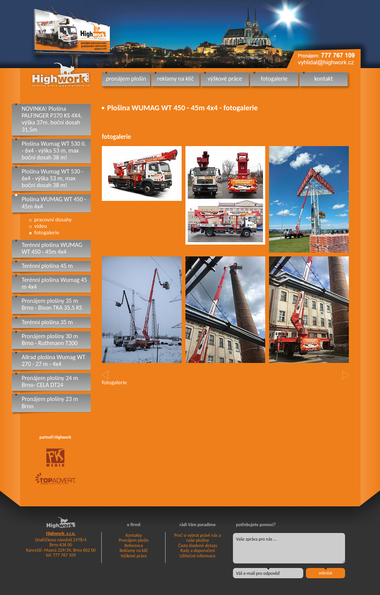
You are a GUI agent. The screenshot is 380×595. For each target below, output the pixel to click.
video (40, 226)
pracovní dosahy (53, 219)
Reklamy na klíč (134, 550)
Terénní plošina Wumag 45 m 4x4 (54, 283)
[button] (105, 375)
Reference (134, 545)
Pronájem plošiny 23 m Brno (50, 402)
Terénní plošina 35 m (47, 322)
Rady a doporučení (197, 550)
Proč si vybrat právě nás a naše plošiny (197, 538)
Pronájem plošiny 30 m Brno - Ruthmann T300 (50, 339)
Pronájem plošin (134, 540)
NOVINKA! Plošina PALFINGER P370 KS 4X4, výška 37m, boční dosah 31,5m (52, 119)
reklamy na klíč (175, 78)
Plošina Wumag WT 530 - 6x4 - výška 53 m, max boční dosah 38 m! (52, 178)
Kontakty (133, 535)
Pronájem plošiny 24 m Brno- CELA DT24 (50, 381)
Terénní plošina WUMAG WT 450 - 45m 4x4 (52, 248)
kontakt (323, 78)
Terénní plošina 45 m (47, 265)
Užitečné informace (197, 555)
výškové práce (224, 78)
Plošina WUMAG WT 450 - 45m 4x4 (54, 203)
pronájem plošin (126, 78)
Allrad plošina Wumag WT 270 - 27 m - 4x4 (53, 360)
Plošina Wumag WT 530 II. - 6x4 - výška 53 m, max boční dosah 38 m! (54, 150)
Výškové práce (134, 555)
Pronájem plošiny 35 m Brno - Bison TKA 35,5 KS (52, 304)
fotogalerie (274, 78)
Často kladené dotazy (197, 545)
